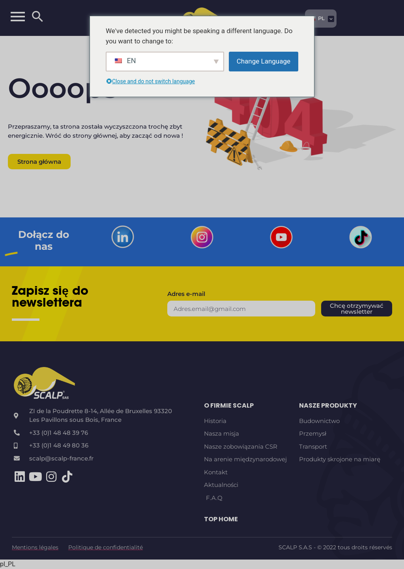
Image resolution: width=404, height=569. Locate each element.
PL (316, 18)
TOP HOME (221, 519)
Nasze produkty (328, 405)
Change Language (263, 61)
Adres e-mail (186, 294)
